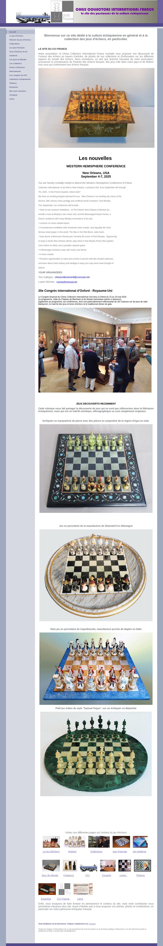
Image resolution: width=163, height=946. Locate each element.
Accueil (12, 32)
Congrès (106, 875)
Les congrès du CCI (18, 75)
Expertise (13, 87)
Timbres (13, 83)
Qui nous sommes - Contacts (18, 93)
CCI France (63, 898)
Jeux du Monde (50, 875)
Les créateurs (15, 63)
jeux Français (120, 851)
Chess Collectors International (17, 69)
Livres (123, 875)
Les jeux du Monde (17, 59)
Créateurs (68, 875)
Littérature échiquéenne (20, 79)
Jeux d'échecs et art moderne (18, 54)
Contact (92, 924)
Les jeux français (17, 48)
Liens (11, 99)
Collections (14, 44)
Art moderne (139, 851)
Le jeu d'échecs (16, 36)
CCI (87, 875)
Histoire (72, 851)
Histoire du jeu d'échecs (20, 40)
